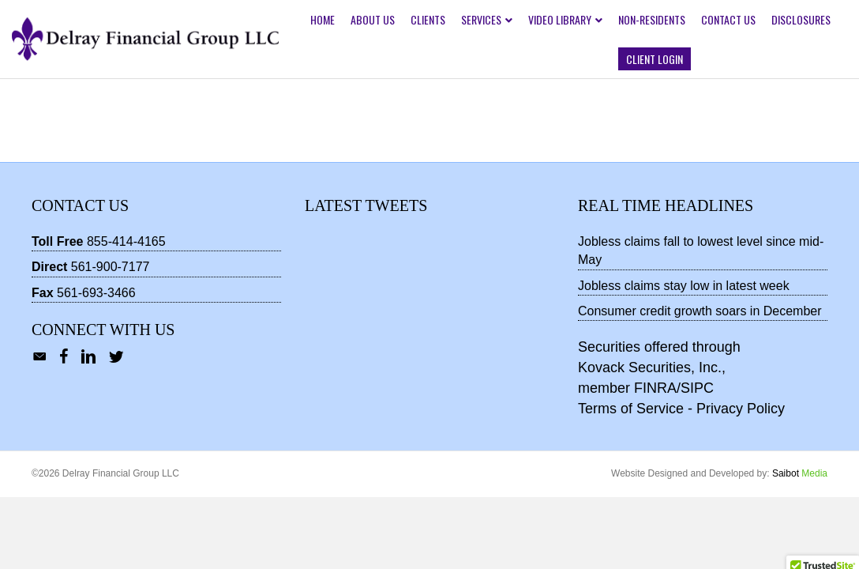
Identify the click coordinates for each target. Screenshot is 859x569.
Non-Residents (651, 19)
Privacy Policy (740, 408)
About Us (373, 19)
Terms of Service (631, 408)
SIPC (697, 388)
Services (481, 19)
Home (322, 19)
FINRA (655, 388)
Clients (428, 19)
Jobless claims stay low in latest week (684, 285)
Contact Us (728, 19)
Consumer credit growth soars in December (700, 311)
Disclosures (801, 19)
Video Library (559, 19)
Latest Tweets (366, 205)
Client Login (654, 59)
